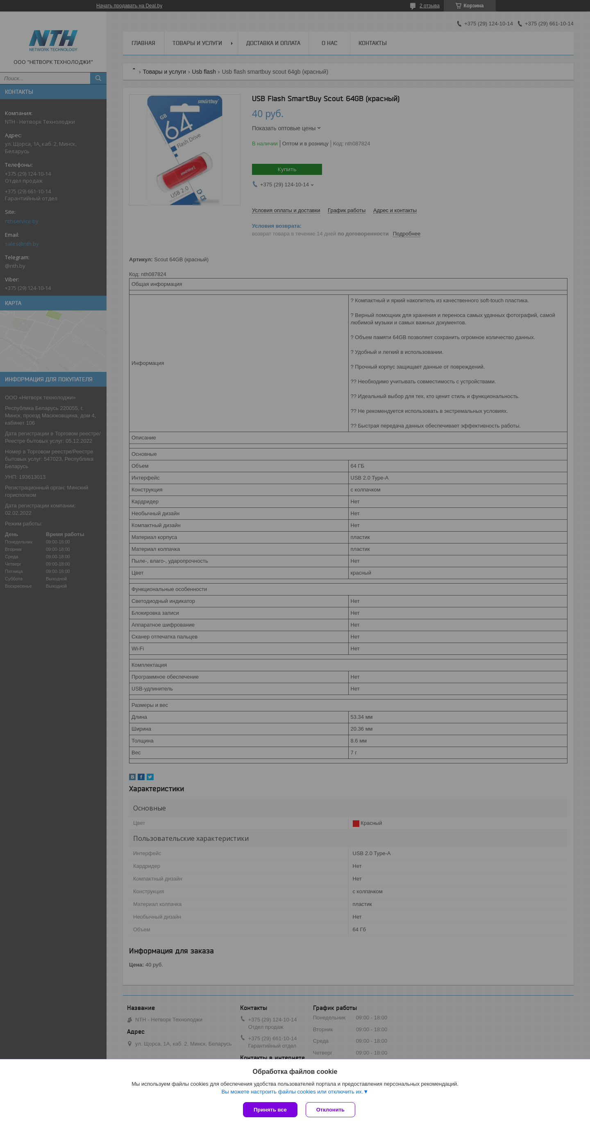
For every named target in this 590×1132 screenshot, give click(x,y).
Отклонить (330, 1110)
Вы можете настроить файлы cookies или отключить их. (292, 1092)
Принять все (270, 1110)
